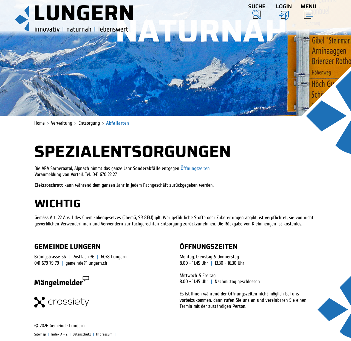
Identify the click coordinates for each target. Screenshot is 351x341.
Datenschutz (82, 334)
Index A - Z (59, 334)
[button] (257, 10)
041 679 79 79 (46, 263)
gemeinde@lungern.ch (86, 263)
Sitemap (40, 334)
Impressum (104, 334)
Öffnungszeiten (198, 168)
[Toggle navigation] (307, 10)
